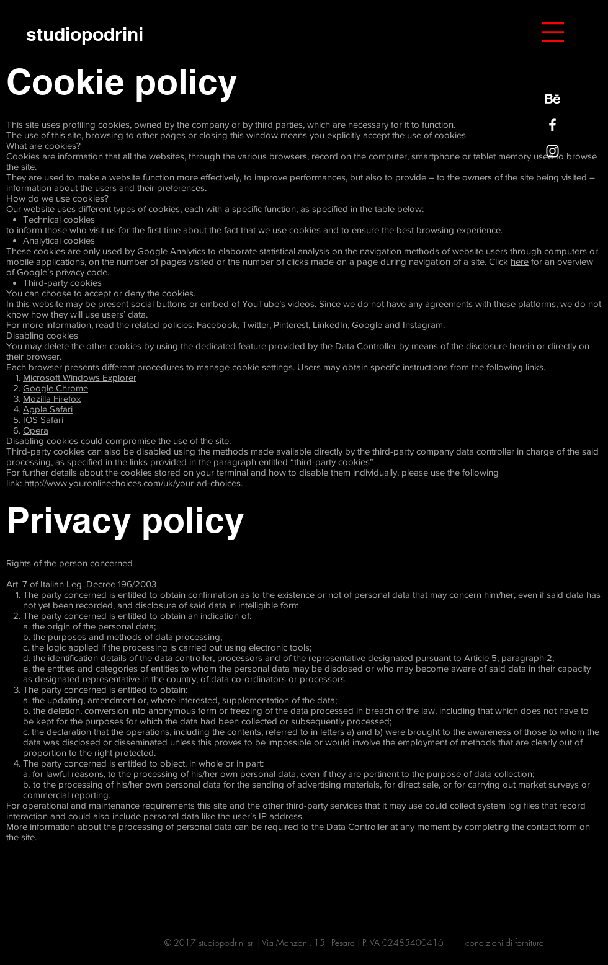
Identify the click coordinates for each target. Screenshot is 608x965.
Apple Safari (48, 409)
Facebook (217, 324)
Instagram (423, 324)
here (520, 261)
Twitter (255, 324)
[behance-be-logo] (552, 99)
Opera (35, 430)
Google (367, 324)
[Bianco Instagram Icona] (552, 151)
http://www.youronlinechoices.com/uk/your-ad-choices (132, 483)
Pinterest (291, 324)
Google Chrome (55, 388)
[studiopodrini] (84, 33)
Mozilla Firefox (52, 398)
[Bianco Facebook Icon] (552, 125)
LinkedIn (330, 324)
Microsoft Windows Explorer (79, 377)
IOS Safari (43, 419)
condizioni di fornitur (502, 942)
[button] (553, 32)
